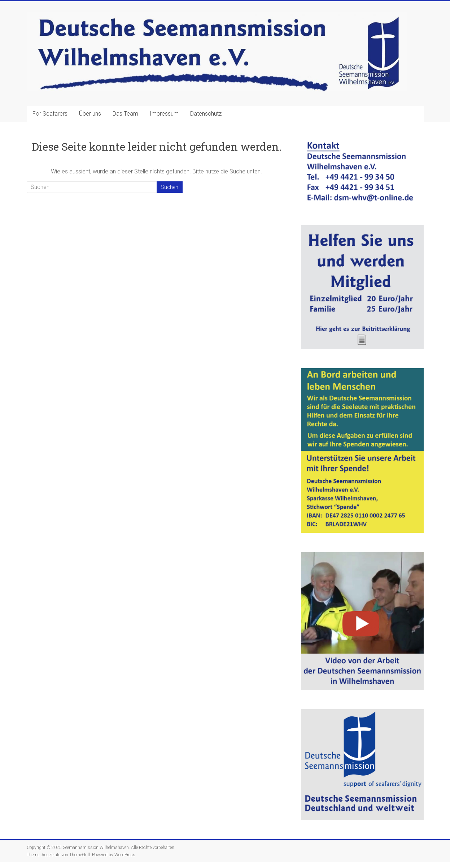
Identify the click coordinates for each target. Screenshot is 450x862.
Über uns (90, 113)
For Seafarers (49, 113)
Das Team (125, 113)
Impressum (164, 113)
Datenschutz (206, 113)
